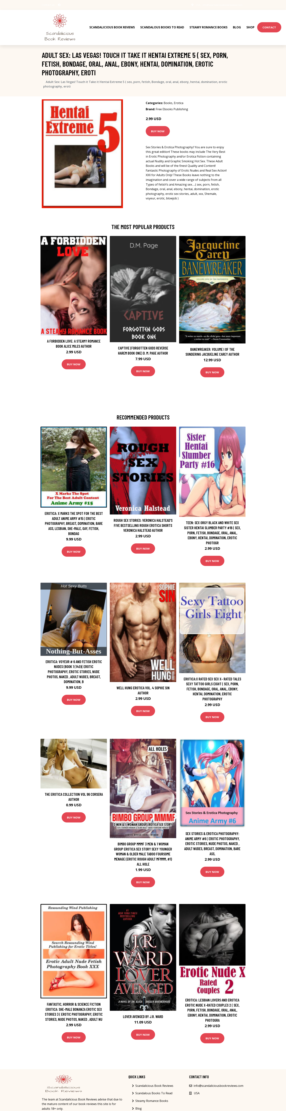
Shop (250, 24)
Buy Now (158, 124)
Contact (269, 24)
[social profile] (59, 4)
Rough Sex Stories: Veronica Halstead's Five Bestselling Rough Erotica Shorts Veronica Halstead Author (143, 518)
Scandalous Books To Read (162, 24)
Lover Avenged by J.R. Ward (143, 1009)
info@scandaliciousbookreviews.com (219, 5)
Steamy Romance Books (208, 24)
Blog (237, 24)
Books (168, 96)
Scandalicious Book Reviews (112, 24)
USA (191, 5)
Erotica (178, 96)
